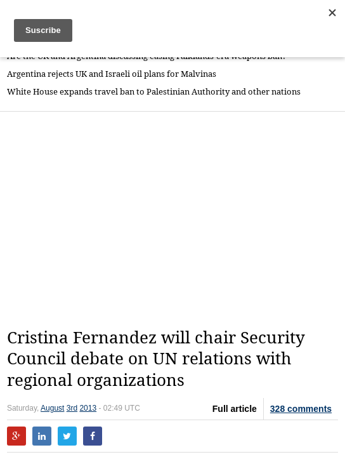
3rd (72, 408)
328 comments (301, 409)
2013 (87, 408)
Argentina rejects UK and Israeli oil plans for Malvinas (111, 74)
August (52, 408)
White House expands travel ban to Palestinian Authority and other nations (154, 91)
